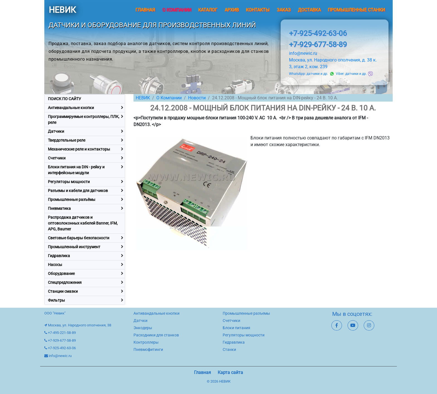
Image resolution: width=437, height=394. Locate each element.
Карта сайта (230, 372)
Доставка (309, 10)
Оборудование (61, 273)
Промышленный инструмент (74, 247)
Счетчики (56, 158)
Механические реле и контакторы (79, 149)
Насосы (55, 264)
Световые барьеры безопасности (78, 238)
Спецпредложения (65, 282)
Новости (197, 97)
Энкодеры (142, 328)
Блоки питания (236, 328)
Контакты (258, 10)
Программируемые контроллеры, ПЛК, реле (83, 119)
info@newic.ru (303, 53)
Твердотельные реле (66, 140)
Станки (229, 349)
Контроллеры (146, 342)
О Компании (169, 97)
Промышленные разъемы (246, 313)
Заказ (284, 10)
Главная (145, 10)
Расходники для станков (156, 335)
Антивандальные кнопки (71, 107)
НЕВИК (62, 10)
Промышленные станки (356, 10)
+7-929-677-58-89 (318, 44)
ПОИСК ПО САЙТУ (64, 99)
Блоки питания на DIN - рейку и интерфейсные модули (76, 170)
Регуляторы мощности (69, 181)
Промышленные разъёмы (71, 199)
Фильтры (56, 300)
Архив (232, 10)
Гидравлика (59, 255)
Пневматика (59, 208)
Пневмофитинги (148, 349)
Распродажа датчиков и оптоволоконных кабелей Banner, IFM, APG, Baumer (83, 223)
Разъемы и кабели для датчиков (78, 190)
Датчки (140, 320)
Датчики (56, 131)
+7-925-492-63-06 (318, 33)
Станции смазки (63, 291)
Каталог (207, 10)
